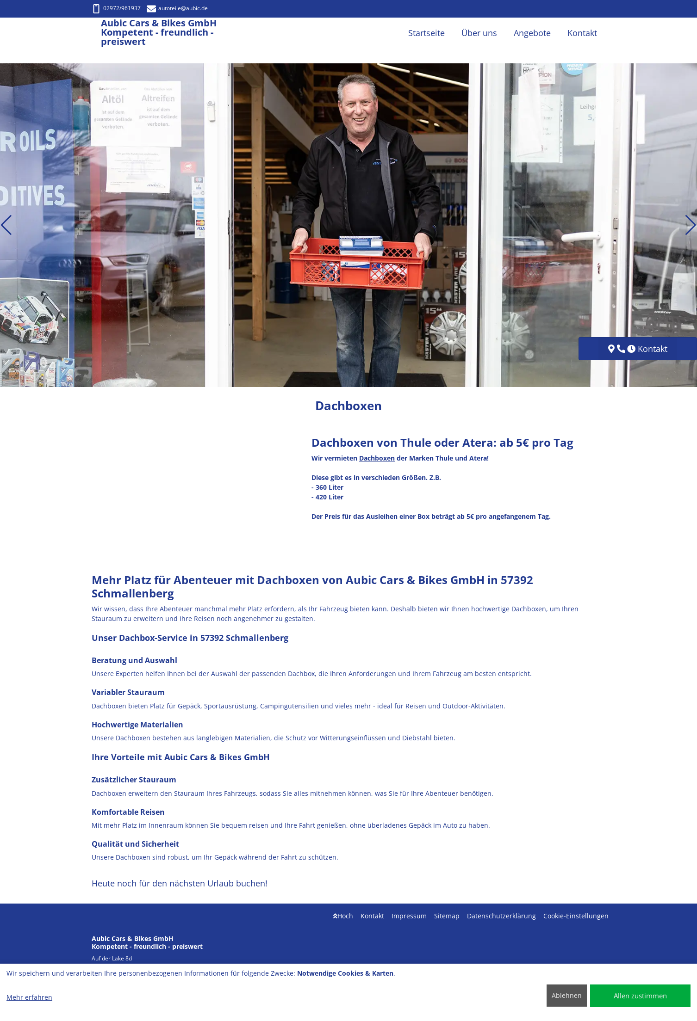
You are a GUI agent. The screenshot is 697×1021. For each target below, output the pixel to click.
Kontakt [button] (582, 32)
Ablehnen (567, 995)
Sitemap (447, 915)
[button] (6, 225)
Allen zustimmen (640, 995)
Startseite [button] (426, 32)
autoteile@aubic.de (177, 8)
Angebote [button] (532, 32)
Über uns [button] (479, 32)
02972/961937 (116, 8)
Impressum (409, 915)
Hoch (343, 915)
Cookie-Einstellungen (576, 915)
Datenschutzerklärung (501, 915)
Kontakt (372, 915)
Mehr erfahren (29, 997)
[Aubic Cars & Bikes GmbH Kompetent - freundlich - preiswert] (96, 33)
